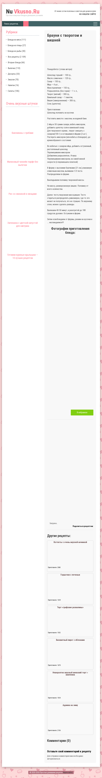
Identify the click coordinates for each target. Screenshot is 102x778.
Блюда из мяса (14, 39)
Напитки (11, 85)
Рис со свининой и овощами (23, 193)
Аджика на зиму (70, 705)
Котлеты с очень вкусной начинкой (70, 542)
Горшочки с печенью (70, 575)
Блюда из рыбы (14, 51)
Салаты (11, 91)
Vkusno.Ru (22, 11)
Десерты (12, 74)
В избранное (82, 412)
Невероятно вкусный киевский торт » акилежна (70, 673)
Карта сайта (67, 772)
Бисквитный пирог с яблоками (70, 640)
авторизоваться (53, 759)
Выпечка (11, 68)
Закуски (11, 79)
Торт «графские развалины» (70, 607)
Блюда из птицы (15, 45)
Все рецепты (13, 57)
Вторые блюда (14, 62)
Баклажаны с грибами (22, 132)
